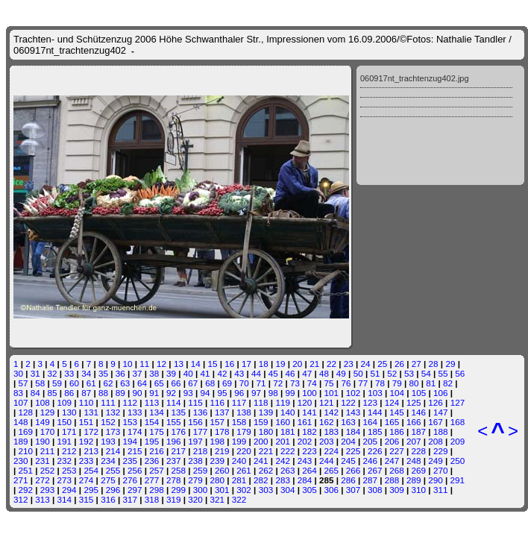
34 (86, 373)
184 (353, 431)
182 (309, 431)
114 (173, 402)
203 (326, 441)
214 (113, 451)
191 (64, 441)
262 (266, 470)
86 (69, 393)
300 (200, 489)
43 (239, 373)
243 (305, 460)
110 (86, 402)
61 (91, 383)
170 (47, 431)
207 (413, 441)
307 (353, 489)
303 (266, 489)
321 (217, 499)
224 (331, 451)
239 (217, 460)
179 (243, 431)
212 (69, 451)
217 (179, 451)
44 (256, 373)
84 (35, 393)
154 (152, 422)
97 (256, 393)
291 (457, 480)
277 (152, 480)
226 (375, 451)
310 (419, 489)
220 (243, 451)
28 (434, 363)
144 (375, 412)
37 (137, 373)
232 (64, 460)
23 (348, 363)
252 (47, 470)
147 (440, 412)
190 (42, 441)
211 (47, 451)
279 (195, 480)
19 (281, 363)
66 (176, 383)
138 (243, 412)
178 (222, 431)
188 (440, 431)
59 (57, 383)
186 (396, 431)
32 (52, 373)
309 (396, 489)
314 (64, 499)
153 (129, 422)
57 (23, 383)
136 (200, 412)
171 (69, 431)
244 (326, 460)
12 (161, 363)
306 (331, 489)
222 (287, 451)
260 (222, 470)
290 (435, 480)
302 (243, 489)
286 (348, 480)
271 (20, 480)
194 (129, 441)
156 (195, 422)
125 (413, 402)
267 (375, 470)
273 (64, 480)
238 (195, 460)
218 (200, 451)
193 (108, 441)
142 (331, 412)
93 (188, 393)
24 (365, 363)
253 (69, 470)
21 (314, 363)
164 (370, 422)
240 (239, 460)
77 (363, 383)
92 (171, 393)
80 (414, 383)
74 (312, 383)
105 (419, 393)
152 (108, 422)
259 (200, 470)
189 (20, 441)
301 (222, 489)
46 (290, 373)
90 (137, 393)
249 (435, 460)
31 (35, 373)
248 (413, 460)
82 (448, 383)
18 (263, 363)
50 (358, 373)
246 (370, 460)
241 (261, 460)
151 (86, 422)
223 (309, 451)
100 (309, 393)
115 (195, 402)
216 (156, 451)
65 (159, 383)
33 (69, 373)
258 (179, 470)
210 (26, 451)
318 (152, 499)
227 (396, 451)
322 (239, 499)
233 (86, 460)
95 (222, 393)
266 (353, 470)
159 (261, 422)
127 (457, 402)
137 (222, 412)
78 (380, 383)
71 (260, 383)
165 (392, 422)
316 (108, 499)
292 (26, 489)
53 (409, 373)
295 (91, 489)
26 (399, 363)
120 (305, 402)
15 (212, 363)
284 (305, 480)
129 (47, 412)
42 (222, 373)
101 (331, 393)
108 (42, 402)
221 (266, 451)
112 (129, 402)
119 (282, 402)
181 (287, 431)
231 (42, 460)
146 (419, 412)
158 (239, 422)
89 (120, 393)
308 (375, 489)
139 (266, 412)
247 (392, 460)
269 (419, 470)
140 (287, 412)
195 (152, 441)
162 (326, 422)
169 (26, 431)
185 (375, 431)
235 (129, 460)
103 (375, 393)
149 (42, 422)
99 (290, 393)
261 (243, 470)
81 (431, 383)
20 (297, 363)
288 (392, 480)
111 (108, 402)
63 (125, 383)
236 (152, 460)
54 (426, 373)
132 (113, 412)
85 (52, 393)
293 (47, 489)
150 (64, 422)
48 (324, 373)
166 (413, 422)
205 (370, 441)
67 (193, 383)
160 (282, 422)
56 (460, 373)
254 (91, 470)
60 (74, 383)
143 (353, 412)
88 (103, 393)
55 (443, 373)
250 (457, 460)
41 (205, 373)
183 (331, 431)
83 (18, 393)
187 (419, 431)
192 (86, 441)
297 (135, 489)
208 (435, 441)
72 (278, 383)
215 (135, 451)
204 (348, 441)
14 (196, 363)
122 (348, 402)
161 (305, 422)
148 (20, 422)
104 (396, 393)
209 (457, 441)
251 (26, 470)
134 (156, 412)
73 (295, 383)
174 (135, 431)
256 (135, 470)
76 (346, 383)
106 (440, 393)
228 (419, 451)
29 (450, 363)
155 (173, 422)
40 (188, 373)
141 (309, 412)
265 (331, 470)
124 (392, 402)
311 (440, 489)
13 (178, 363)
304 (287, 489)
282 (261, 480)
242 (282, 460)
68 (210, 383)
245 (348, 460)
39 (171, 373)
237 (173, 460)
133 (135, 412)
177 (200, 431)
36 (120, 373)
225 (353, 451)
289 (413, 480)
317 (129, 499)
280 (217, 480)
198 (217, 441)
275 (108, 480)
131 (91, 412)
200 (261, 441)
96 (239, 393)
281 (239, 480)
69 (227, 383)
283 (282, 480)
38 (154, 373)
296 (113, 489)
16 (229, 363)
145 (396, 412)
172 (91, 431)
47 (307, 373)
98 (273, 393)
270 (440, 470)
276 (129, 480)
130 (69, 412)
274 (86, 480)
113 (152, 402)
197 (195, 441)
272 (42, 480)
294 (69, 489)
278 (173, 480)
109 (64, 402)
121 (326, 402)
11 (144, 363)
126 (435, 402)
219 (222, 451)
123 (370, 402)
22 (331, 363)
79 (397, 383)
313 (42, 499)
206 (392, 441)
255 (113, 470)
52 (392, 373)
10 (128, 363)
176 (179, 431)
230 (20, 460)
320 (195, 499)
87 (86, 393)
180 (266, 431)
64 (142, 383)
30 (18, 373)
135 (179, 412)
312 (20, 499)
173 (113, 431)
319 (173, 499)
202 (305, 441)
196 (173, 441)
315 (86, 499)
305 (309, 489)
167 (435, 422)
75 (329, 383)
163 (348, 422)
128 (26, 412)
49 (341, 373)
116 (217, 402)
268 (396, 470)
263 (287, 470)
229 (440, 451)
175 (156, 431)
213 (91, 451)
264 (309, 470)
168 (457, 422)
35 (103, 373)
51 (375, 373)
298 (156, 489)
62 (108, 383)
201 (282, 441)
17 (246, 363)
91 (154, 393)
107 (20, 402)
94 (205, 393)
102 (353, 393)
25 (382, 363)
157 (217, 422)
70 (244, 383)
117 (239, 402)
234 (108, 460)
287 (369, 480)
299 (179, 489)
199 (239, 441)
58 (40, 383)
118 (261, 402)
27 (416, 363)
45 (273, 373)
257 (156, 470)
